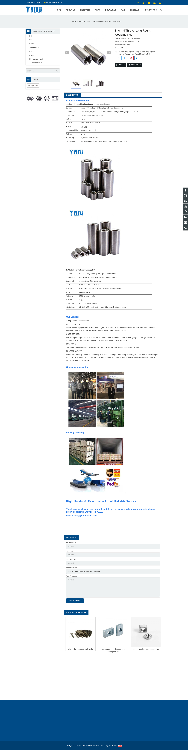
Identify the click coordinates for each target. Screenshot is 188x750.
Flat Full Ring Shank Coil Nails (80, 649)
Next (109, 53)
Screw (31, 55)
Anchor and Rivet (35, 63)
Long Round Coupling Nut (145, 52)
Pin (30, 51)
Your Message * (72, 576)
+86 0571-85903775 (35, 2)
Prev (67, 53)
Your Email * (70, 551)
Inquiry (120, 65)
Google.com (33, 85)
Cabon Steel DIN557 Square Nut (146, 649)
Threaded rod (34, 47)
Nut (30, 40)
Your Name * (71, 543)
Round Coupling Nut (126, 52)
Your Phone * (71, 559)
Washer (32, 44)
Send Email (135, 65)
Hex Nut (82, 274)
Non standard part (36, 59)
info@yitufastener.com (54, 2)
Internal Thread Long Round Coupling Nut (134, 54)
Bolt (30, 36)
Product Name (71, 568)
